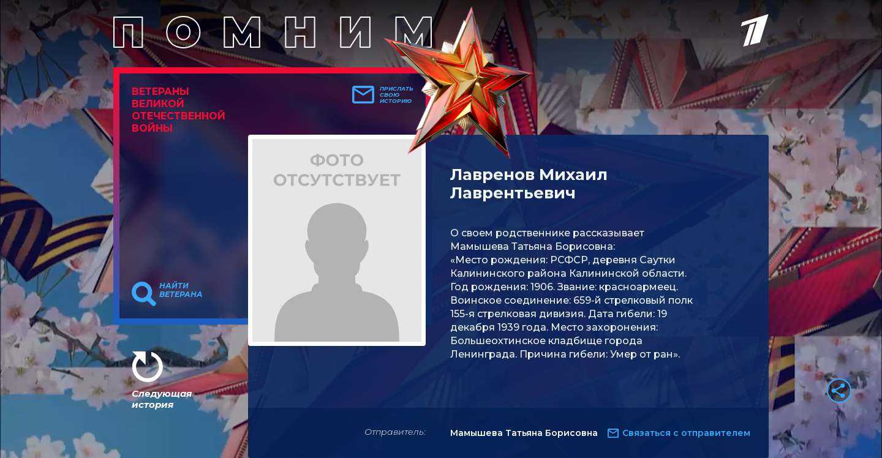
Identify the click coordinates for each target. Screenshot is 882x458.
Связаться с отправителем (686, 432)
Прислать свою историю (396, 95)
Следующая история (162, 399)
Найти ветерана (181, 290)
